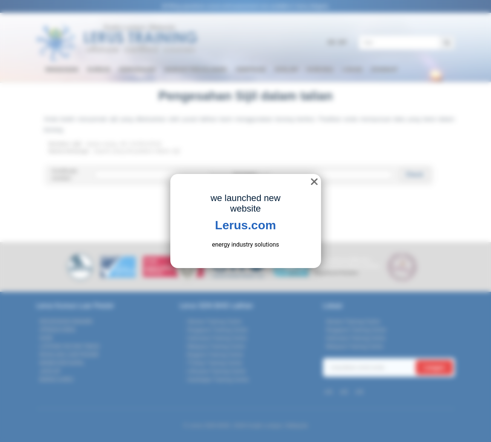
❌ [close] (314, 181)
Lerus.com (245, 225)
